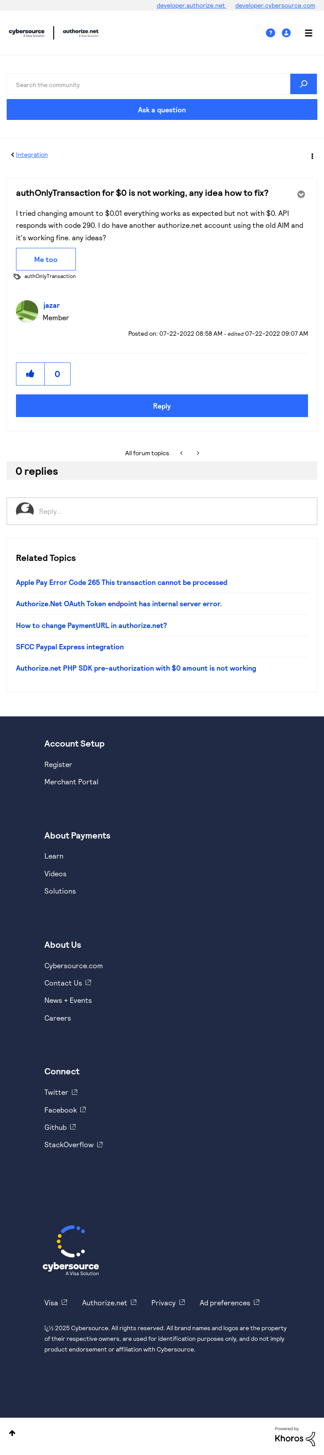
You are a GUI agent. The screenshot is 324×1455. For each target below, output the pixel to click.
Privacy (163, 1302)
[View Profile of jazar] (53, 305)
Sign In (287, 33)
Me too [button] (46, 259)
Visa (51, 1302)
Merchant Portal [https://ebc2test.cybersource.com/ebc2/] (71, 781)
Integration (32, 154)
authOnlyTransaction (50, 276)
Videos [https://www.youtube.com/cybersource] (55, 873)
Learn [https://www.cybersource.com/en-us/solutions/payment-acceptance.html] (53, 855)
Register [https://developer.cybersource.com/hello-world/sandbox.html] (58, 764)
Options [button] (311, 155)
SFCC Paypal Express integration (70, 646)
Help (274, 33)
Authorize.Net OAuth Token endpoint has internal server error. (119, 603)
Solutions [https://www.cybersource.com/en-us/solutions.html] (60, 891)
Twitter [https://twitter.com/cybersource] (56, 1092)
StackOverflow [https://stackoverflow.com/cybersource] (69, 1144)
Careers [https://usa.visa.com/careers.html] (57, 1018)
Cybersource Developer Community (26, 33)
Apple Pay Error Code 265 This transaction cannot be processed (121, 582)
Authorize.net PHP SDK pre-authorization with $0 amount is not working (136, 668)
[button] (30, 374)
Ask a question (162, 109)
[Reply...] (173, 511)
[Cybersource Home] (71, 1250)
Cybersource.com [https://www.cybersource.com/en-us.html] (73, 965)
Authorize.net (104, 1302)
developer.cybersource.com (275, 5)
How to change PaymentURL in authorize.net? (91, 625)
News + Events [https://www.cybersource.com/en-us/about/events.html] (68, 1000)
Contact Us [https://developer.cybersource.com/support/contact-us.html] (63, 982)
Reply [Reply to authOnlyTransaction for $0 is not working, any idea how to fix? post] (162, 406)
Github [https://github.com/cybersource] (55, 1127)
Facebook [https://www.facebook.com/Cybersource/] (60, 1109)
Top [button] (12, 1433)
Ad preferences (225, 1302)
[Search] (162, 84)
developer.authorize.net (191, 5)
